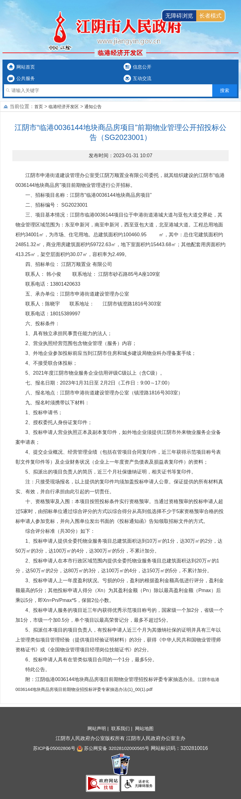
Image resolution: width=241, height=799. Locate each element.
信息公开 (142, 66)
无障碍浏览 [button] (179, 16)
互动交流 (142, 78)
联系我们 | (122, 728)
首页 (38, 106)
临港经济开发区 (64, 106)
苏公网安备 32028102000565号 (113, 748)
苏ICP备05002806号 (54, 748)
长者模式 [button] (210, 16)
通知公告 (93, 106)
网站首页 (25, 66)
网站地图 (144, 728)
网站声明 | (98, 728)
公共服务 (25, 78)
